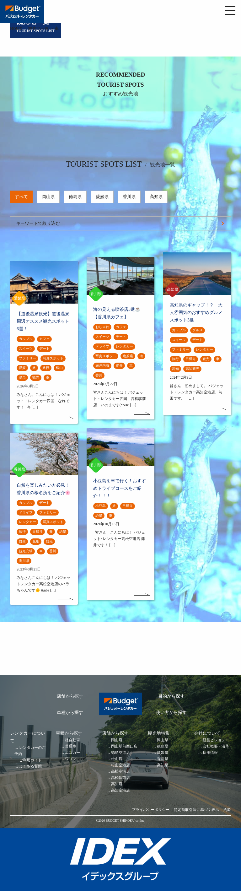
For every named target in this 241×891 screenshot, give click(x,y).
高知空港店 (120, 790)
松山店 (116, 759)
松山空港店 (120, 765)
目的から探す (171, 696)
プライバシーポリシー (150, 810)
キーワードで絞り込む (38, 223)
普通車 (70, 746)
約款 (227, 810)
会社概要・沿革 (216, 746)
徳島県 (75, 196)
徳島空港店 (120, 753)
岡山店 (116, 740)
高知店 (116, 784)
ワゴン (70, 759)
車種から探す (70, 712)
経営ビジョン (214, 740)
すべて (21, 196)
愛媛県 (102, 196)
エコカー (72, 753)
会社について (207, 733)
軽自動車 (72, 740)
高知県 (156, 196)
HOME (16, 28)
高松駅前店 (120, 778)
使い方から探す (171, 712)
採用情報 (210, 753)
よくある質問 (30, 766)
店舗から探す (70, 696)
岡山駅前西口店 (124, 746)
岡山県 (48, 196)
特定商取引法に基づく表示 (196, 810)
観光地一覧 (38, 28)
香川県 (129, 196)
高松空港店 (120, 772)
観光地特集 (159, 733)
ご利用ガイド (30, 760)
